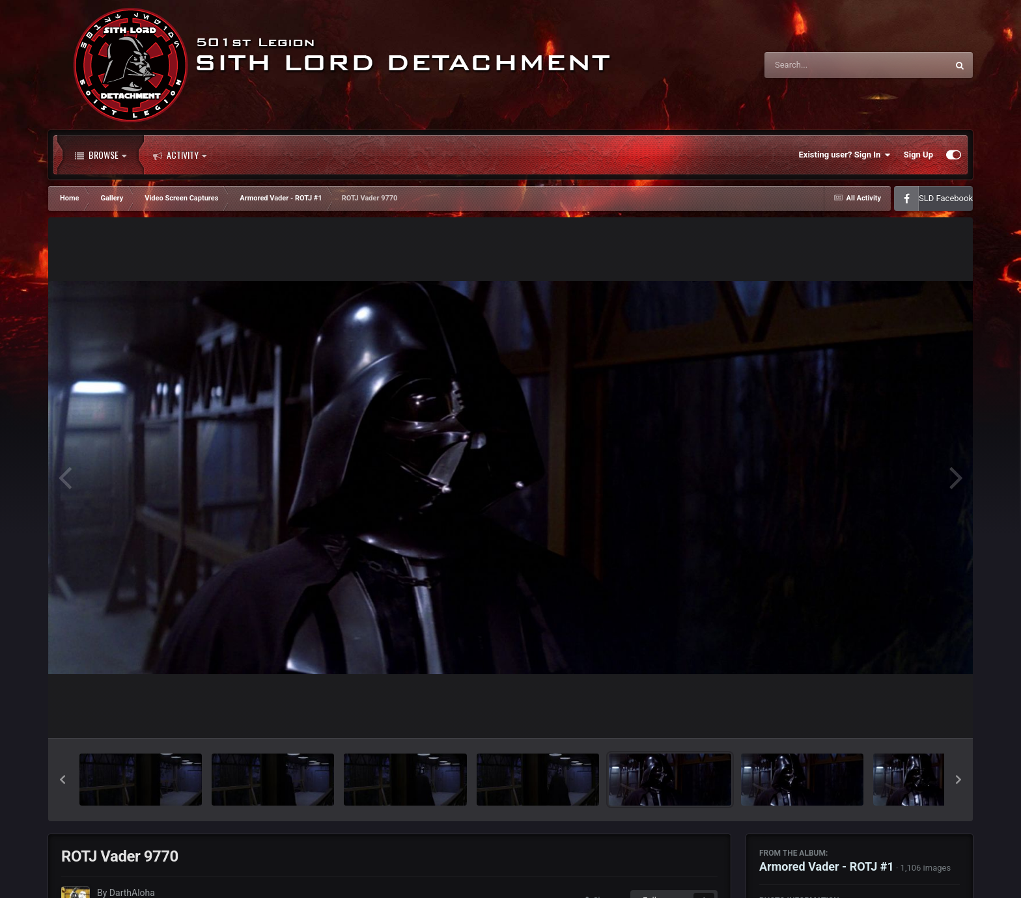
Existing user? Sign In (845, 154)
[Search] (823, 65)
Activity (179, 154)
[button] (62, 779)
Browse (100, 154)
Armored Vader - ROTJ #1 (826, 866)
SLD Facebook (946, 198)
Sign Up (918, 154)
